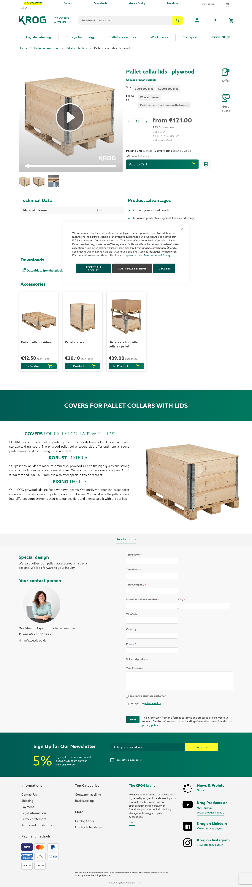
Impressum (130, 255)
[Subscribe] (201, 747)
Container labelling (88, 795)
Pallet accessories (46, 48)
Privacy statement (33, 819)
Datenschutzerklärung (157, 255)
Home (23, 48)
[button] (26, 181)
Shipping (27, 801)
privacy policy (152, 703)
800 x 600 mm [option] (144, 88)
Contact (68, 3)
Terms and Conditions (36, 825)
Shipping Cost (165, 139)
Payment (27, 807)
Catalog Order (84, 821)
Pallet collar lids (76, 48)
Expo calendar (100, 3)
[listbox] (157, 89)
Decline (164, 268)
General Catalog (137, 3)
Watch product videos (210, 812)
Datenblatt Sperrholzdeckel (46, 270)
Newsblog (172, 3)
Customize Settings (132, 268)
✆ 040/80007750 (33, 3)
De (227, 7)
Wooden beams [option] (149, 97)
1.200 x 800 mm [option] (168, 88)
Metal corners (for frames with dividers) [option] (164, 105)
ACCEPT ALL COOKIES (93, 268)
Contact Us (29, 795)
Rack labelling (84, 801)
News (201, 790)
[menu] (126, 37)
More (132, 822)
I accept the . (129, 760)
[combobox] (130, 20)
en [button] (227, 4)
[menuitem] (38, 37)
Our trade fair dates (88, 827)
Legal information (33, 813)
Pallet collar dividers (36, 342)
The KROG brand (142, 785)
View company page (210, 828)
